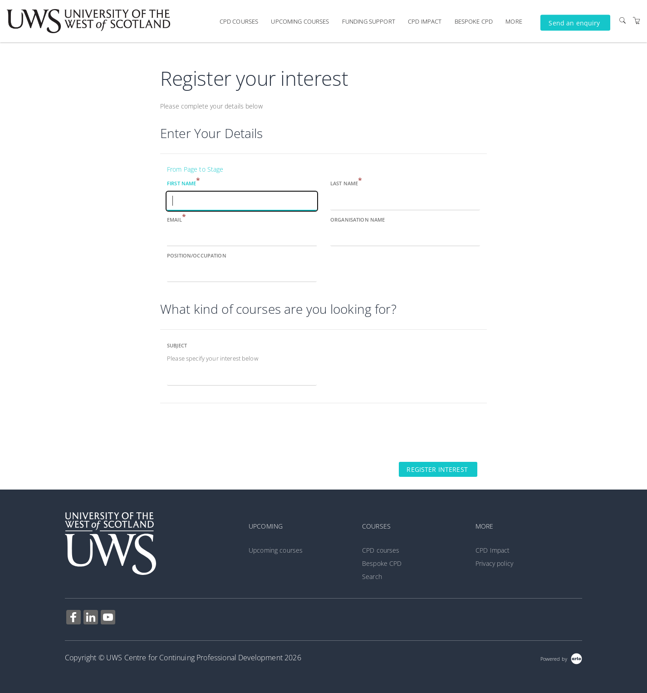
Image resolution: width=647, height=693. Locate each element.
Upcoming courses (300, 21)
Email (176, 219)
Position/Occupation (196, 255)
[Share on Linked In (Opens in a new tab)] (90, 618)
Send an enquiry (574, 22)
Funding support (368, 21)
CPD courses (239, 21)
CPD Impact (424, 21)
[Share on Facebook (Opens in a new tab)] (73, 618)
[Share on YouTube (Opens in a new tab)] (108, 618)
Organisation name (357, 219)
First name (184, 183)
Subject (177, 345)
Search (372, 576)
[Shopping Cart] (636, 20)
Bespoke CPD (474, 21)
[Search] (622, 20)
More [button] (513, 21)
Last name (346, 183)
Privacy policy (494, 563)
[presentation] (229, 432)
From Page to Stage (195, 169)
